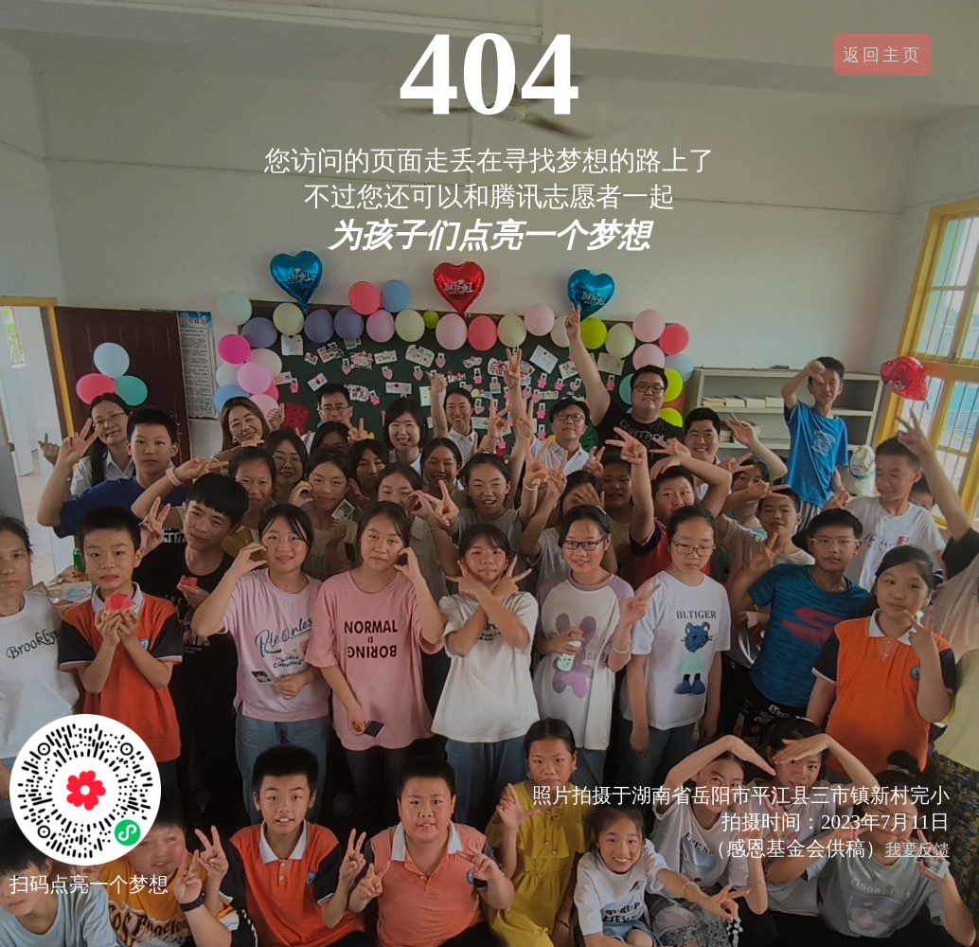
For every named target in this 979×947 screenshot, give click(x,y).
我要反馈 (917, 850)
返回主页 (882, 54)
